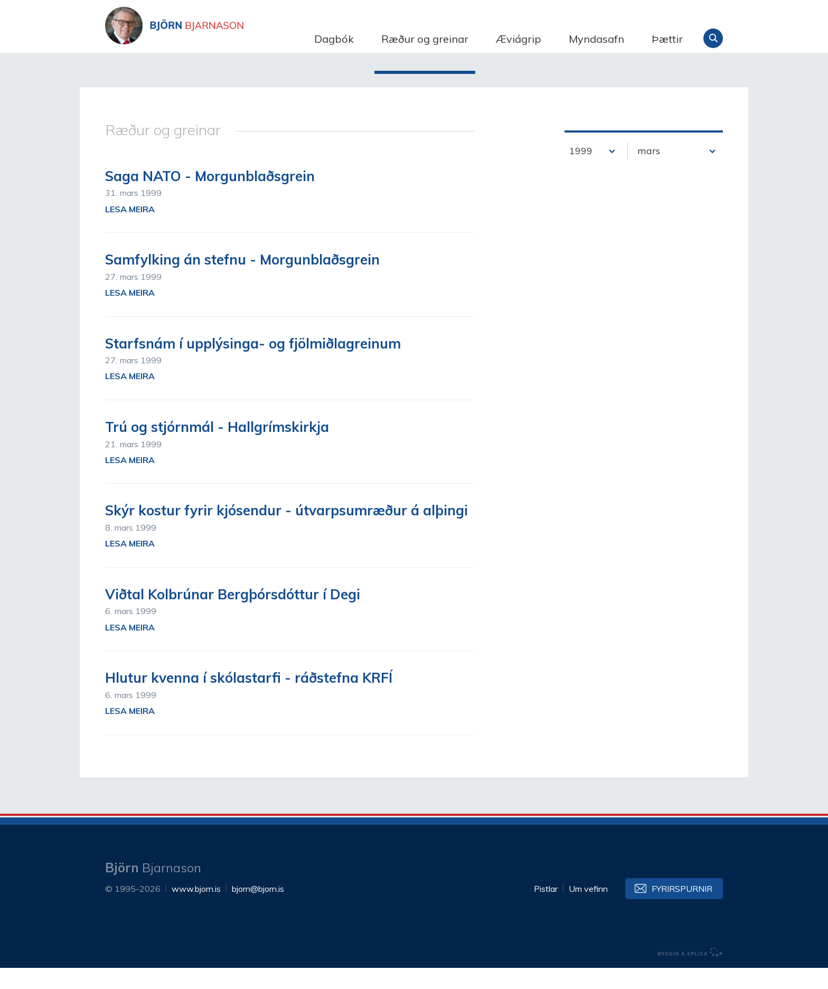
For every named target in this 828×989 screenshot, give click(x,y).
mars (648, 172)
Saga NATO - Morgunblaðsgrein (210, 197)
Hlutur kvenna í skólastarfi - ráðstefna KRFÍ (248, 699)
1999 (580, 172)
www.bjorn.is (196, 910)
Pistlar (546, 910)
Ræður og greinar (424, 38)
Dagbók (334, 38)
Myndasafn (596, 38)
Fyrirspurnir (682, 910)
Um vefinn (588, 910)
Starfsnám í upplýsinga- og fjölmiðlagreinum (253, 364)
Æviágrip (518, 38)
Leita (713, 38)
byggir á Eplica (690, 973)
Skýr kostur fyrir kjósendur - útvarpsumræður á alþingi (286, 532)
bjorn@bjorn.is (258, 910)
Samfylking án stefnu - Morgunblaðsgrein (242, 280)
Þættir (667, 38)
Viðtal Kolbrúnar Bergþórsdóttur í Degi (232, 615)
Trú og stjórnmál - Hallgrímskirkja (217, 448)
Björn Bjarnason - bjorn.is (210, 38)
